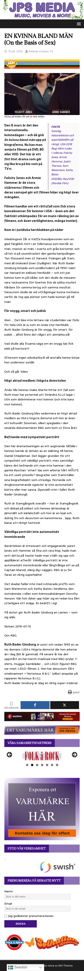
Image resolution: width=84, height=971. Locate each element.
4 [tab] (42, 765)
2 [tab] (32, 765)
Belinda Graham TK (41, 51)
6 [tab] (52, 765)
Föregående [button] (9, 755)
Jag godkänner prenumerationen (28, 915)
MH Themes (65, 965)
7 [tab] (57, 765)
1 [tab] (27, 765)
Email (8, 903)
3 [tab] (37, 765)
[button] (78, 23)
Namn (8, 891)
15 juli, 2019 (15, 51)
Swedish (17, 967)
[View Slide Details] (42, 756)
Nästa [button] (74, 755)
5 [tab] (47, 765)
